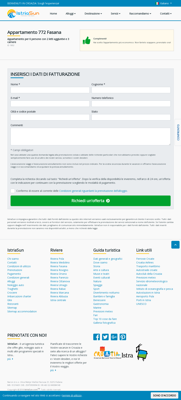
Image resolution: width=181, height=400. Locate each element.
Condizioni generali (18, 277)
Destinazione (93, 13)
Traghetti (12, 289)
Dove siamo (100, 262)
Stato (94, 111)
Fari (95, 315)
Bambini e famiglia (104, 296)
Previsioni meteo (103, 311)
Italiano (162, 3)
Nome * (15, 84)
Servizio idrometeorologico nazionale (152, 283)
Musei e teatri (101, 273)
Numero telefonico (102, 98)
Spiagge (97, 285)
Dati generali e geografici (107, 258)
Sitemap (12, 307)
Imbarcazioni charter (19, 296)
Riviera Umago (58, 285)
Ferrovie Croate (145, 258)
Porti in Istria (143, 300)
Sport (96, 289)
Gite (9, 300)
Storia (96, 266)
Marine (97, 307)
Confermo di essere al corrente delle (72, 190)
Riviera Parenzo (59, 277)
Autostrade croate (146, 270)
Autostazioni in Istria (148, 292)
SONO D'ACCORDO (164, 395)
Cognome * (98, 84)
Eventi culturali (101, 277)
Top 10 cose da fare (105, 319)
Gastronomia (100, 304)
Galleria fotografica (104, 322)
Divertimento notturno (106, 292)
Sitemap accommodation (22, 311)
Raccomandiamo (140, 13)
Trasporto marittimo (148, 266)
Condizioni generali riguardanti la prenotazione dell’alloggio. (93, 190)
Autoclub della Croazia (149, 273)
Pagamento (14, 273)
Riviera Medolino (60, 262)
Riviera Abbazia (59, 296)
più (10, 359)
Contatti (166, 13)
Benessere (99, 300)
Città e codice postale (23, 111)
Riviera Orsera (58, 273)
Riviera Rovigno (59, 270)
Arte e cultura (101, 270)
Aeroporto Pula (145, 296)
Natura (97, 281)
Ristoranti (12, 304)
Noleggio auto (15, 285)
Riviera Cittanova (60, 281)
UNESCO (141, 304)
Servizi (115, 13)
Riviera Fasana (58, 266)
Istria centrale (58, 300)
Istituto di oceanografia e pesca (154, 289)
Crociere (12, 292)
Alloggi (71, 13)
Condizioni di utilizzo (19, 266)
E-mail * (15, 98)
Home (53, 13)
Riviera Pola (57, 258)
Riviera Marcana (59, 292)
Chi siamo (13, 258)
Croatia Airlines (145, 262)
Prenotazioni (14, 270)
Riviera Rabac (58, 289)
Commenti (17, 125)
